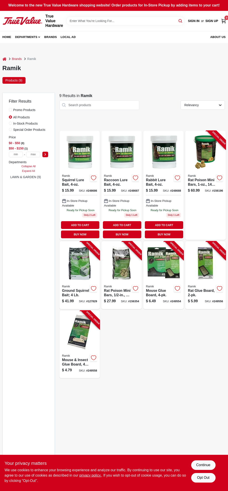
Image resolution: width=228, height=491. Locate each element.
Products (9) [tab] (14, 80)
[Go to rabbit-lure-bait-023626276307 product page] (163, 185)
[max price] (33, 154)
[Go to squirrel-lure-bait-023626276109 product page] (79, 185)
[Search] (180, 20)
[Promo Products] (10, 109)
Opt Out (203, 477)
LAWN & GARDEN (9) (25, 177)
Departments (26, 37)
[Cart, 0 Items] (223, 21)
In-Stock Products (25, 123)
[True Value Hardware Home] (22, 21)
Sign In (193, 21)
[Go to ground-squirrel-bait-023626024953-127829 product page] (79, 275)
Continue (203, 465)
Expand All (28, 171)
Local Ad (68, 37)
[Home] (4, 59)
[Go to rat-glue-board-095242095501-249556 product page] (205, 275)
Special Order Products (29, 130)
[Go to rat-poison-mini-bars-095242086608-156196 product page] (205, 185)
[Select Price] (45, 154)
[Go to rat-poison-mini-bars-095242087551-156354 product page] (121, 275)
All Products (21, 117)
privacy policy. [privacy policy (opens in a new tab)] (90, 475)
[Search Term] (125, 20)
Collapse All (28, 166)
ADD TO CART (80, 225)
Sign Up (211, 21)
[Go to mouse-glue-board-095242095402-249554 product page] (163, 275)
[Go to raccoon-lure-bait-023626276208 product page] (121, 185)
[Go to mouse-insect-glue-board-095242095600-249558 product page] (79, 344)
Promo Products (24, 110)
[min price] (16, 154)
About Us (218, 37)
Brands (50, 37)
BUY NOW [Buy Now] (80, 234)
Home (6, 37)
